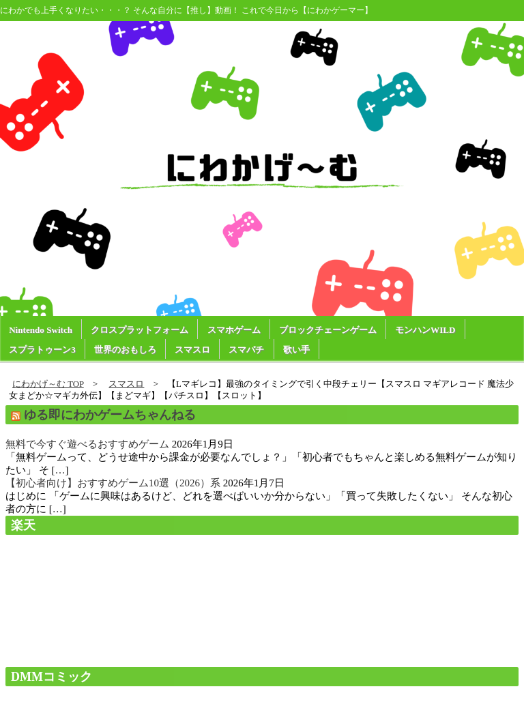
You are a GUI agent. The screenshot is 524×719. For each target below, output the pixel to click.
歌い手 (296, 349)
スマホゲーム (234, 330)
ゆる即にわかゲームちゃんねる (110, 415)
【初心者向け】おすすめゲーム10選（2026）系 (112, 483)
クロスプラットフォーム (139, 330)
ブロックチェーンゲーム (328, 330)
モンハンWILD (425, 330)
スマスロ (192, 349)
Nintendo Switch (40, 330)
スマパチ (246, 349)
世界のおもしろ (125, 349)
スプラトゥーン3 (42, 349)
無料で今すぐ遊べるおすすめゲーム (87, 444)
